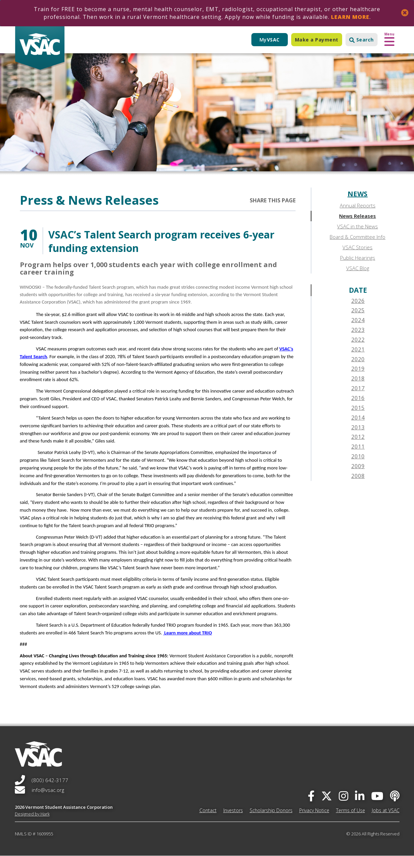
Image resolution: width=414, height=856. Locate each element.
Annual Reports (358, 205)
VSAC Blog (357, 268)
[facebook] (311, 796)
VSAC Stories (357, 247)
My (269, 39)
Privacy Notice (314, 810)
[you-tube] (377, 796)
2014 (358, 417)
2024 (358, 320)
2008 (358, 476)
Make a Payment (316, 39)
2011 (358, 446)
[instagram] (343, 796)
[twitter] (326, 796)
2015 (358, 407)
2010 (358, 456)
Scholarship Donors (271, 810)
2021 (358, 349)
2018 (358, 378)
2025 (358, 310)
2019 (358, 368)
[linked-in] (359, 796)
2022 (358, 339)
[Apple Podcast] (394, 796)
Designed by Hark (32, 814)
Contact (208, 810)
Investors (233, 810)
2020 (358, 359)
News (358, 193)
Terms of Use (350, 810)
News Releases (357, 215)
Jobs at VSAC (385, 810)
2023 (358, 330)
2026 (358, 301)
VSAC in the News (357, 226)
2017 (358, 388)
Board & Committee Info (357, 236)
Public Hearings (357, 257)
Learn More (350, 17)
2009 (358, 466)
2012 (358, 436)
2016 (358, 398)
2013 (358, 427)
